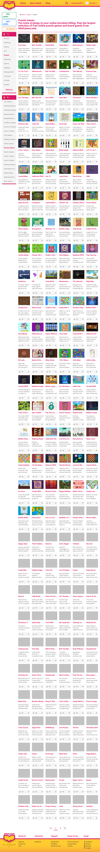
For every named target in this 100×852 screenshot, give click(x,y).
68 (47, 345)
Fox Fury (21, 491)
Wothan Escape (37, 386)
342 (47, 319)
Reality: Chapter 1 (65, 229)
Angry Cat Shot (78, 124)
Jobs (19, 846)
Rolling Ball (50, 45)
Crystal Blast (23, 176)
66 (19, 555)
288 (19, 582)
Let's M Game (64, 570)
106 (87, 450)
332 (19, 529)
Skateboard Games (10, 177)
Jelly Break (77, 229)
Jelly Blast (77, 360)
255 (74, 555)
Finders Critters (51, 255)
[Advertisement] (10, 215)
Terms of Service (73, 842)
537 (47, 293)
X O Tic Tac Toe (92, 150)
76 (60, 582)
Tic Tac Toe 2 (23, 71)
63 (76, 319)
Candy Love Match (92, 491)
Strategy (7, 76)
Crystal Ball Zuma (51, 202)
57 (76, 188)
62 (33, 477)
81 (47, 136)
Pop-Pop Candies (92, 255)
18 (22, 188)
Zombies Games (10, 122)
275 (87, 136)
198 (19, 240)
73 (33, 240)
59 (74, 398)
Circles (61, 780)
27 (22, 240)
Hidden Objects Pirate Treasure (92, 45)
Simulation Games (10, 169)
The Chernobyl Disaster (78, 281)
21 (36, 109)
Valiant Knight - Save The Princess (38, 570)
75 (49, 293)
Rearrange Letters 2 (92, 675)
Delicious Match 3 (24, 124)
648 (74, 792)
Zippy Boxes (91, 570)
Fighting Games (10, 139)
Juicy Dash (63, 334)
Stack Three (36, 675)
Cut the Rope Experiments (38, 465)
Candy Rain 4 (64, 307)
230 (87, 424)
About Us (21, 842)
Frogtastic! (36, 202)
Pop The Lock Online (51, 412)
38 (63, 372)
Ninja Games (8, 173)
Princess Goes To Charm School (92, 71)
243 (87, 765)
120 (33, 634)
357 (60, 634)
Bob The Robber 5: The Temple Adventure (65, 649)
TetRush (76, 544)
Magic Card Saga (78, 780)
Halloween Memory (92, 334)
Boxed (88, 780)
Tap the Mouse (64, 465)
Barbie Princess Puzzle (38, 360)
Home (23, 3)
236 (74, 214)
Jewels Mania (23, 255)
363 (19, 739)
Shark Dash (36, 622)
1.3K (19, 83)
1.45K (47, 57)
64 (22, 57)
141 (74, 424)
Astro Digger (64, 544)
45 (22, 162)
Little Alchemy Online (92, 360)
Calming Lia (77, 622)
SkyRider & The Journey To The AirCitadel (65, 517)
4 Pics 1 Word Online (24, 150)
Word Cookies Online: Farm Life (65, 675)
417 (87, 319)
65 (47, 267)
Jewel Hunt (63, 176)
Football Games (10, 106)
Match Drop (77, 176)
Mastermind (50, 780)
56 (63, 424)
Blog (48, 3)
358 (33, 713)
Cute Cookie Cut (65, 701)
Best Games (6, 23)
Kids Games (8, 181)
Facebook (88, 842)
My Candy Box (64, 622)
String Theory (51, 806)
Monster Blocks (38, 701)
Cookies (70, 846)
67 (22, 109)
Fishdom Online (24, 806)
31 (19, 792)
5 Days (75, 570)
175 (33, 109)
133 (33, 162)
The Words (77, 97)
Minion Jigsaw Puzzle (51, 386)
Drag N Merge (78, 649)
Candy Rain (22, 570)
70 (76, 739)
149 (87, 608)
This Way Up (77, 71)
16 (22, 267)
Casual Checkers (92, 465)
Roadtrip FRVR (78, 255)
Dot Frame (22, 45)
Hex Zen (89, 544)
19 (49, 162)
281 (87, 634)
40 (87, 345)
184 (47, 660)
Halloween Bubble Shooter (38, 71)
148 (47, 162)
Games (29, 14)
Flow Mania (36, 150)
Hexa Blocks (22, 334)
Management (9, 72)
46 (90, 240)
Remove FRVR (51, 465)
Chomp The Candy (38, 255)
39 (60, 660)
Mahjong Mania (37, 439)
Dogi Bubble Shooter (51, 124)
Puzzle (6, 55)
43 (76, 555)
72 (36, 83)
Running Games (9, 164)
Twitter (87, 844)
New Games (36, 3)
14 (63, 345)
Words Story (36, 307)
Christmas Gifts (92, 727)
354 (19, 765)
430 (74, 188)
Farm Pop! (63, 124)
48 (49, 372)
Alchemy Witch (78, 202)
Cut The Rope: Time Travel (65, 596)
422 (33, 582)
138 (19, 188)
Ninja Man (90, 281)
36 (90, 424)
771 (19, 214)
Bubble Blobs (23, 517)
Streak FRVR (91, 386)
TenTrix (76, 727)
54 (76, 57)
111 (74, 582)
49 (49, 319)
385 (33, 765)
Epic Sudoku (36, 412)
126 (47, 214)
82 (19, 450)
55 (47, 503)
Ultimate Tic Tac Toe (51, 229)
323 (60, 608)
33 (19, 398)
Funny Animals (23, 465)
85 (74, 162)
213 (33, 424)
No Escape (49, 754)
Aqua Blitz (63, 97)
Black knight (63, 150)
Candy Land (22, 754)
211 (47, 582)
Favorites (9, 29)
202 (87, 267)
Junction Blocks (78, 465)
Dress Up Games (10, 127)
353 (19, 162)
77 (90, 83)
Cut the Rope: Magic (65, 386)
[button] (77, 3)
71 (90, 57)
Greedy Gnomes (24, 307)
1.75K (19, 57)
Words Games (9, 152)
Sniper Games (9, 156)
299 (87, 792)
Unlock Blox (50, 150)
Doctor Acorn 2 (37, 780)
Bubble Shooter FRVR (24, 439)
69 (33, 188)
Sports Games (9, 160)
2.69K (33, 57)
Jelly (61, 806)
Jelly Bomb (36, 596)
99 (60, 188)
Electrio (49, 544)
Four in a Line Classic (51, 517)
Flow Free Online (51, 596)
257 (87, 713)
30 (60, 818)
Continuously (23, 649)
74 (60, 214)
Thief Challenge (38, 544)
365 (60, 109)
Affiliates (54, 844)
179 (33, 136)
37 (63, 555)
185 (74, 293)
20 (49, 188)
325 (33, 267)
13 (63, 188)
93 (60, 293)
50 (36, 503)
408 (87, 162)
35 (76, 136)
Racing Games (9, 114)
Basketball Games (10, 118)
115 (74, 503)
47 (36, 660)
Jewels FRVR (23, 386)
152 (22, 83)
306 (33, 503)
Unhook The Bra (65, 202)
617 (87, 57)
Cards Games (9, 143)
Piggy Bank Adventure (92, 754)
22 (36, 136)
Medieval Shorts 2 (92, 622)
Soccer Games (9, 131)
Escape (6, 84)
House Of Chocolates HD (92, 596)
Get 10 (48, 176)
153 (49, 57)
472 (74, 57)
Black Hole (22, 701)
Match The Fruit (78, 491)
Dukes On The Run (38, 806)
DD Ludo (21, 360)
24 (49, 240)
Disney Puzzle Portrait (78, 806)
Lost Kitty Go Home (65, 439)
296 (47, 424)
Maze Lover (90, 439)
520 (47, 83)
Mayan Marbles (65, 491)
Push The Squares (78, 675)
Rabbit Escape (91, 412)
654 (87, 83)
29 (36, 372)
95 (60, 345)
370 (74, 739)
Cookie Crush (50, 307)
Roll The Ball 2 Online (38, 45)
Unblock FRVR (78, 150)
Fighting (7, 68)
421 (87, 109)
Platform (7, 42)
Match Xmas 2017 (51, 649)
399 (87, 188)
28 (90, 267)
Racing (6, 47)
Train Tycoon (23, 727)
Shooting (7, 59)
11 (76, 162)
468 (74, 345)
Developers (55, 842)
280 (60, 503)
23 (63, 162)
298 (47, 713)
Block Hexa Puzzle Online (78, 45)
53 (90, 162)
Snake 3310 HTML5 (92, 229)
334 (87, 240)
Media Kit (38, 842)
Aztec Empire (78, 596)
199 (60, 713)
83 (47, 109)
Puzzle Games (9, 148)
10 (49, 109)
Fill (33, 281)
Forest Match (91, 202)
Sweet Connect (65, 412)
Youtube (87, 846)
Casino (34, 754)
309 (19, 634)
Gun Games (8, 135)
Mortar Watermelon (92, 517)
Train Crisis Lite (24, 412)
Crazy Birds (50, 281)
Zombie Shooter (78, 517)
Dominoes (22, 281)
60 (63, 319)
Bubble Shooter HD (92, 307)
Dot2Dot (89, 806)
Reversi (21, 596)
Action (6, 38)
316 (33, 398)
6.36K (60, 57)
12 (22, 136)
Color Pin (49, 570)
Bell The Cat (36, 97)
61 (49, 83)
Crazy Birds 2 (78, 334)
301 (60, 477)
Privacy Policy (71, 844)
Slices (75, 754)
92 (47, 398)
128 (33, 739)
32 (76, 214)
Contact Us (21, 844)
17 (60, 83)
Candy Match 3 (78, 701)
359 (60, 424)
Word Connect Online (24, 229)
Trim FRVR (49, 622)
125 (47, 818)
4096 (88, 176)
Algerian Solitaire (24, 202)
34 (33, 345)
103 (22, 214)
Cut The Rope (23, 97)
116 (19, 267)
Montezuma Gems (65, 281)
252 (74, 529)
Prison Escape (91, 701)
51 (90, 109)
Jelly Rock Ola (51, 439)
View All (9, 90)
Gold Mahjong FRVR (65, 255)
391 (87, 582)
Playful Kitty (77, 412)
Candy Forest (23, 780)
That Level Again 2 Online (92, 124)
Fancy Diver (36, 517)
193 (33, 372)
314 (87, 739)
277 (74, 136)
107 (47, 450)
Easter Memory (51, 334)
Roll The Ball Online (51, 71)
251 (60, 372)
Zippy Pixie (36, 727)
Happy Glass (22, 544)
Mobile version (56, 846)
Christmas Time (24, 622)
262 (33, 608)
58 (36, 214)
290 (87, 503)
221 (60, 555)
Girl (5, 51)
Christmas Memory (24, 675)
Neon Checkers (92, 97)
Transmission (64, 71)
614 (33, 83)
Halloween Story (38, 334)
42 (33, 319)
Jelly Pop (35, 124)
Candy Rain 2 (64, 45)
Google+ (87, 848)
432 (74, 319)
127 (87, 293)
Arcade (6, 80)
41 (19, 345)
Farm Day (35, 649)
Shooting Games (10, 110)
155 (19, 319)
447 (74, 109)
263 (33, 660)
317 (74, 372)
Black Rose (63, 754)
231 (87, 372)
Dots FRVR (49, 97)
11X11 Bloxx (63, 360)
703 (63, 57)
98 (19, 136)
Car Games (8, 102)
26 (76, 293)
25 (74, 450)
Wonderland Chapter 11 (51, 675)
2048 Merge (50, 727)
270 (36, 57)
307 (47, 529)
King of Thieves (51, 701)
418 (60, 319)
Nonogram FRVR (38, 229)
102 (87, 529)
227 (47, 687)
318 (47, 372)
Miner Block (50, 360)
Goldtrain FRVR (37, 176)
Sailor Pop (77, 386)
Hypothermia (91, 649)
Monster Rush (51, 491)
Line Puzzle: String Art (65, 727)
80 (60, 136)
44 (63, 109)
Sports (6, 63)
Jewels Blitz (36, 491)
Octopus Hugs (78, 307)
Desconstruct (78, 439)
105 (60, 398)
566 (19, 109)
